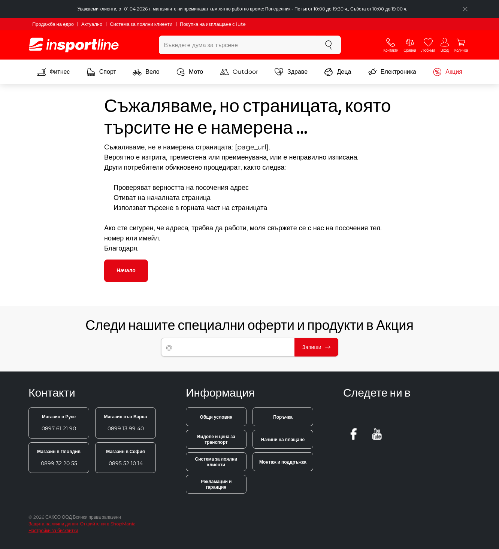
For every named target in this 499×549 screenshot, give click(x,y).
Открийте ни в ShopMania (108, 524)
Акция (447, 71)
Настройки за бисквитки (53, 530)
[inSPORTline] (73, 45)
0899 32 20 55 (59, 458)
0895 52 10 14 (125, 458)
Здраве (291, 71)
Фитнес (53, 71)
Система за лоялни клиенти (141, 24)
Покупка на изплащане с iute (212, 24)
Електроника (392, 71)
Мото (189, 71)
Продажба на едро (53, 24)
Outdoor (239, 71)
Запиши (316, 347)
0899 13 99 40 (125, 423)
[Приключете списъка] (465, 9)
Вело (146, 71)
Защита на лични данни (53, 524)
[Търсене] (328, 45)
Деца (337, 71)
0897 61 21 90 (59, 423)
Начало (126, 270)
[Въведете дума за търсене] (238, 45)
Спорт (101, 71)
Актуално (91, 24)
